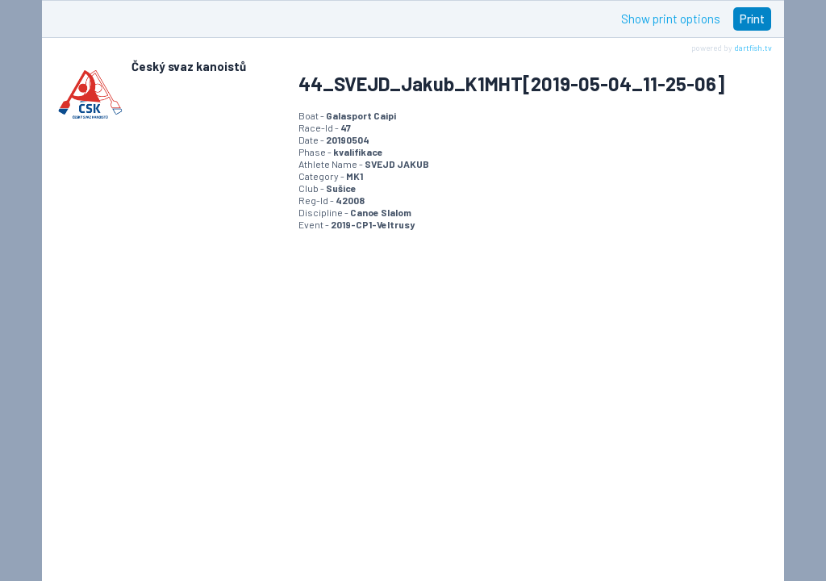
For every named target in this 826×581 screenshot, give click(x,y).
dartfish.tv (753, 47)
